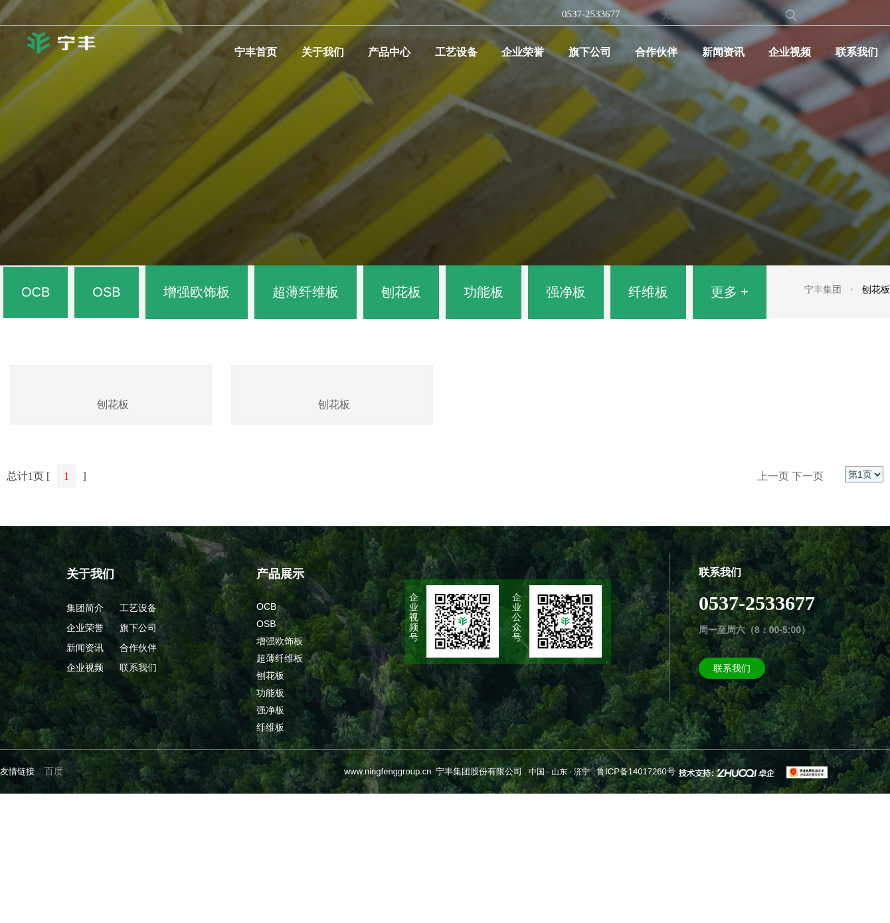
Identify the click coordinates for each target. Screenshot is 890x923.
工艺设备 (456, 52)
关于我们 (323, 52)
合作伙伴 (656, 52)
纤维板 (648, 292)
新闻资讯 (723, 52)
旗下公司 (590, 52)
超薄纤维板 (305, 292)
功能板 (483, 292)
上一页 (773, 605)
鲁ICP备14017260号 (635, 901)
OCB (35, 292)
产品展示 (280, 703)
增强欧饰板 (196, 292)
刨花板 (401, 292)
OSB (106, 292)
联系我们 (857, 52)
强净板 (566, 292)
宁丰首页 (255, 52)
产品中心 (389, 52)
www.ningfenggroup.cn (388, 901)
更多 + (730, 292)
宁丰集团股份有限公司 (479, 901)
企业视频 (789, 52)
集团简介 (85, 737)
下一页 (808, 605)
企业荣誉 (522, 52)
